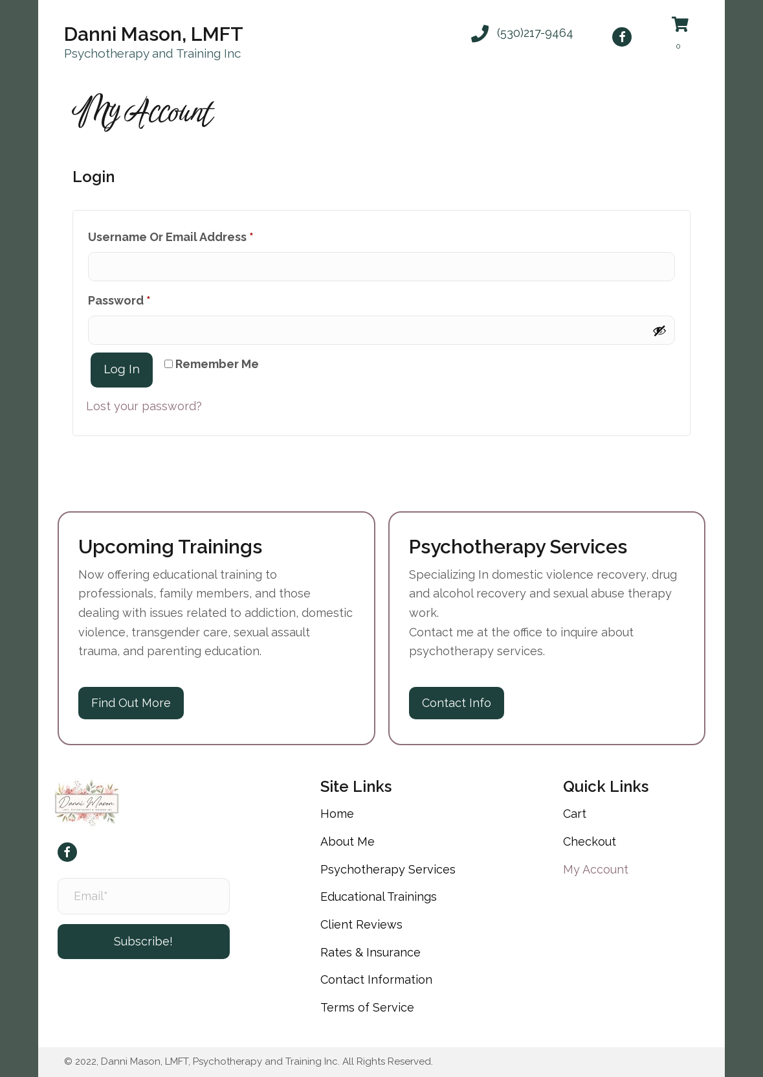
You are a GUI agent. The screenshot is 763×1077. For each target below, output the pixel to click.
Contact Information (376, 979)
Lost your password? (144, 406)
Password (145, 298)
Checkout (589, 841)
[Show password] (659, 330)
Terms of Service (367, 1007)
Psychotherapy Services (388, 869)
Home (337, 813)
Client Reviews (361, 924)
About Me (347, 841)
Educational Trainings (378, 896)
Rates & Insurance (370, 952)
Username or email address (197, 235)
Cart (574, 813)
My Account (595, 869)
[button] (522, 32)
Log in (122, 369)
